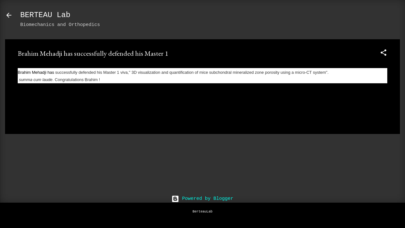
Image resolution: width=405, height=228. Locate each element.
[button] (383, 54)
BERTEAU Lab (45, 15)
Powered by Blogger (202, 198)
